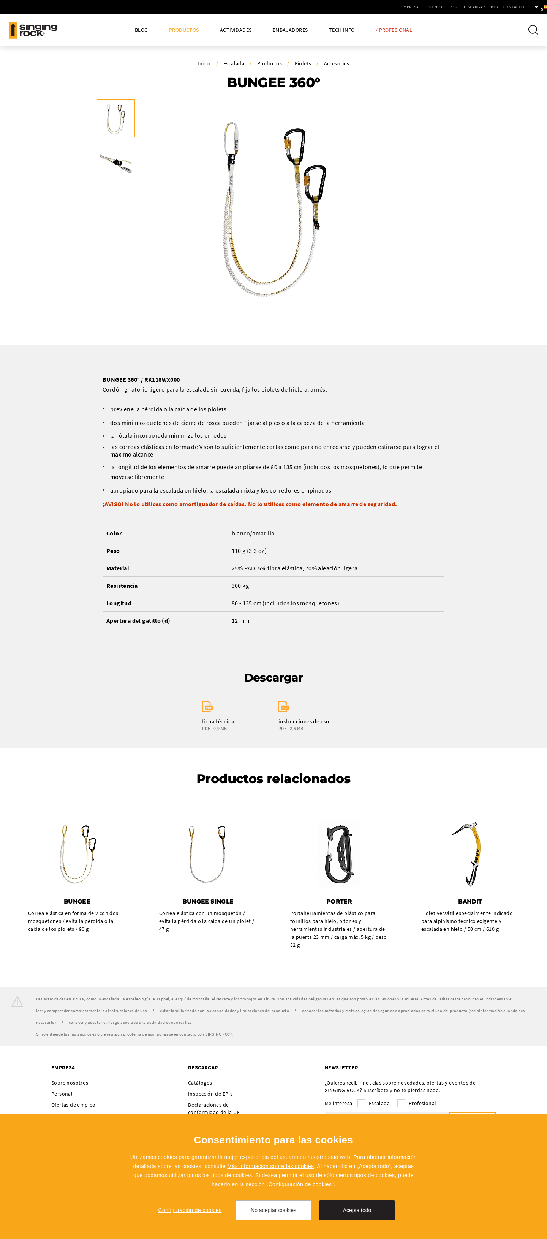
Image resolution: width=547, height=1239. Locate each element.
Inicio (204, 63)
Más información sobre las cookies (270, 1166)
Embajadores (290, 30)
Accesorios (336, 63)
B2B (468, 6)
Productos (184, 30)
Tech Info (342, 30)
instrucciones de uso (303, 721)
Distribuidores (414, 6)
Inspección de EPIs (210, 1094)
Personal (62, 1094)
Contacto (487, 6)
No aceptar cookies (273, 1210)
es (528, 6)
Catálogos (200, 1083)
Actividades (235, 30)
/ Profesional (394, 30)
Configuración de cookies (190, 1210)
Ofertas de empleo (73, 1105)
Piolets (303, 63)
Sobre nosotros (70, 1083)
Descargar (447, 6)
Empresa (384, 6)
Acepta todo (357, 1210)
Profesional (422, 1103)
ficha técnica (218, 721)
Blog (141, 30)
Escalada (233, 63)
